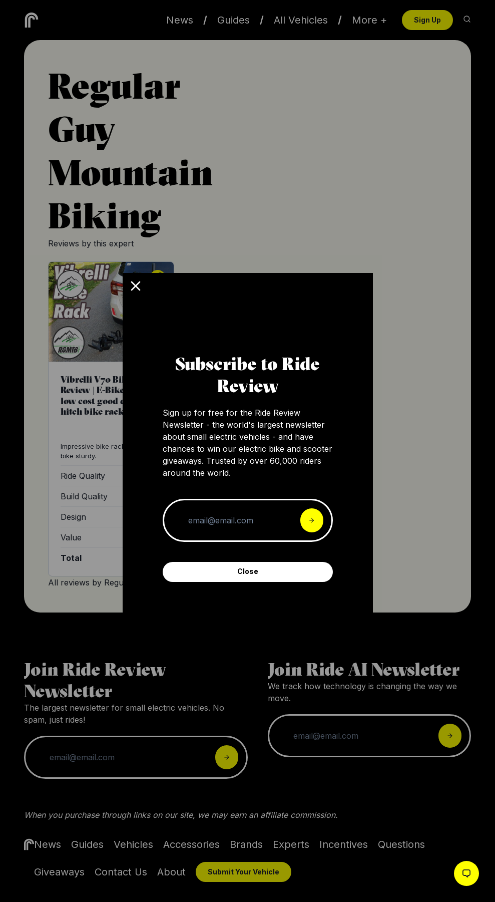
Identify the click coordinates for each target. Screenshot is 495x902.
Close (247, 571)
